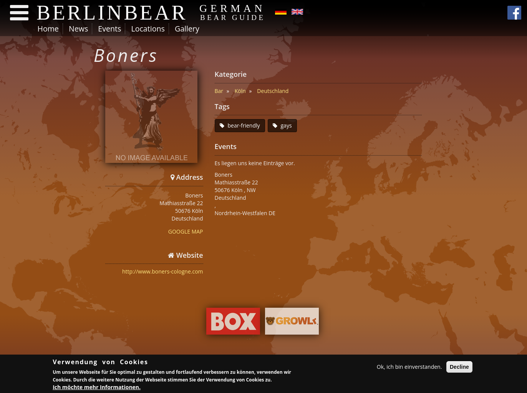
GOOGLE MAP (185, 231)
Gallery (187, 28)
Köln (240, 91)
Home (48, 28)
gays (286, 125)
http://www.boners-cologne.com (162, 271)
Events (109, 28)
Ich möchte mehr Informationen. (97, 387)
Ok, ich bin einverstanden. (409, 367)
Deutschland (272, 91)
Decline (459, 367)
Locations (147, 28)
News (78, 28)
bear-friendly (244, 125)
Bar (219, 91)
